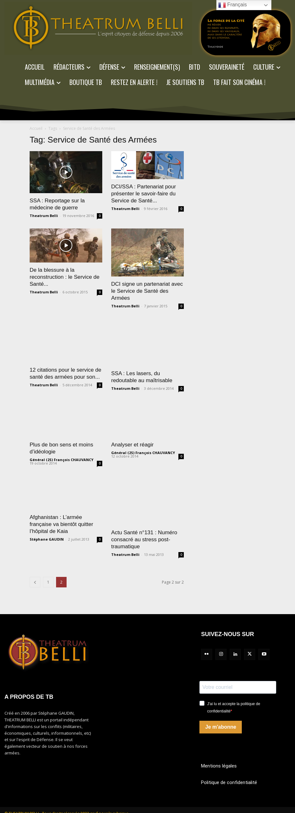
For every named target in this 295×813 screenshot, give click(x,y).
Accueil (36, 128)
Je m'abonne (220, 727)
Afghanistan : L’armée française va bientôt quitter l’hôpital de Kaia (61, 524)
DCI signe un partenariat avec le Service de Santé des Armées (147, 291)
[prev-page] (35, 582)
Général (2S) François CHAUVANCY (61, 459)
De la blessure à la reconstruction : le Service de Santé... (64, 277)
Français (232, 5)
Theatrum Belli (44, 215)
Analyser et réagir (132, 445)
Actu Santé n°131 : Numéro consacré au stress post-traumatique (144, 539)
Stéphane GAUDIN (47, 539)
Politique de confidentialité (229, 782)
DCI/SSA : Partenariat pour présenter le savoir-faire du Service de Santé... (143, 194)
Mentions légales (219, 766)
